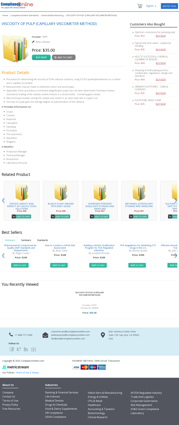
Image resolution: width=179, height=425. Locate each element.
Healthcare (94, 405)
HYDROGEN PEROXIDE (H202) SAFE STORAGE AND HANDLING (100, 206)
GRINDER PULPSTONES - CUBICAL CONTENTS (151, 88)
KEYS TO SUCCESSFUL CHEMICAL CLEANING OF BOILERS (151, 58)
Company (7, 392)
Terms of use (22, 372)
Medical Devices (54, 400)
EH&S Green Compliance (145, 409)
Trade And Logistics (142, 397)
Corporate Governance (144, 401)
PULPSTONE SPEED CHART (148, 100)
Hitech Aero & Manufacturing (105, 392)
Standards (42, 240)
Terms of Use (10, 400)
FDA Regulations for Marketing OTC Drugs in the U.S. (138, 246)
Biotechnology (96, 413)
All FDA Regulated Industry (146, 392)
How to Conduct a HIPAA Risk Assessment (60, 246)
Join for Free (169, 6)
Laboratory (137, 413)
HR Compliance (54, 413)
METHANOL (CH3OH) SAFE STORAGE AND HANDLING (139, 205)
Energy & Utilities (98, 397)
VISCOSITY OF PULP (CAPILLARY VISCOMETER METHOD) (89, 293)
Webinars (10, 240)
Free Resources (11, 408)
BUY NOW (162, 35)
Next (175, 200)
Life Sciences (52, 396)
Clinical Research (97, 417)
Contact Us (8, 396)
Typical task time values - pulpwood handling (153, 44)
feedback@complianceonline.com (68, 338)
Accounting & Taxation (101, 409)
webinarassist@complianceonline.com (70, 334)
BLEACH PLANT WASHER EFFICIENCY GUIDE (61, 205)
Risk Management (141, 405)
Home (5, 15)
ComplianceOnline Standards (25, 15)
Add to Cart (23, 216)
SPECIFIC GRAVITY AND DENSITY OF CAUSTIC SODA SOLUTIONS (21, 206)
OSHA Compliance (55, 417)
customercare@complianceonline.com (70, 331)
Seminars (26, 240)
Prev (3, 200)
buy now (41, 57)
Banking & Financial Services (61, 392)
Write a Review (42, 41)
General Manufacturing (52, 15)
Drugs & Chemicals (56, 404)
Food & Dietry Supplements (61, 408)
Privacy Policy (10, 404)
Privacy (35, 372)
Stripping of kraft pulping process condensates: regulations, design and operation (153, 73)
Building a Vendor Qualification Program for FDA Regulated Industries (99, 248)
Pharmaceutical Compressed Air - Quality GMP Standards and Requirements (21, 248)
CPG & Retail (95, 401)
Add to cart (65, 57)
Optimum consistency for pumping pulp (155, 32)
